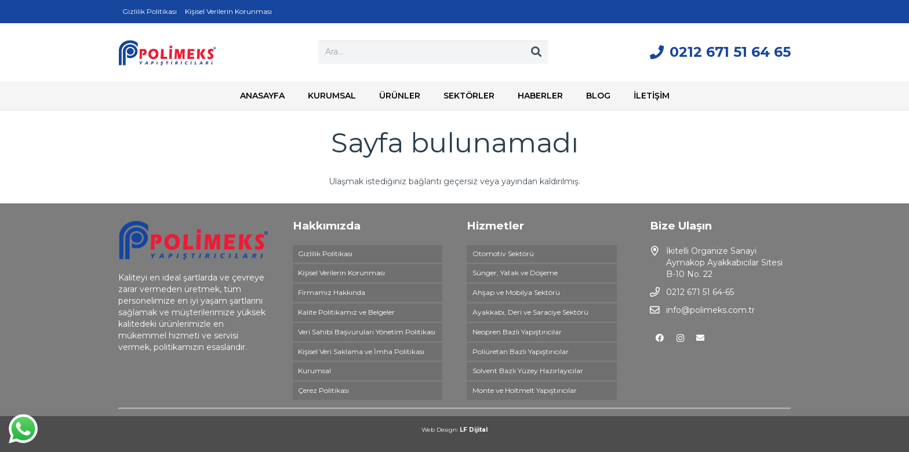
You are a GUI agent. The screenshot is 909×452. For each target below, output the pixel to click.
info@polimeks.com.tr (710, 310)
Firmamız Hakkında (331, 292)
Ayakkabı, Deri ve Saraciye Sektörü (530, 312)
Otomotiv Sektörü (503, 253)
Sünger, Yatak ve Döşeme (515, 272)
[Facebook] (660, 338)
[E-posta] (700, 338)
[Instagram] (680, 338)
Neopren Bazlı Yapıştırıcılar (517, 331)
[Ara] (536, 52)
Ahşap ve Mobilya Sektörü (516, 292)
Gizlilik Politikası (325, 253)
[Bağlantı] (167, 52)
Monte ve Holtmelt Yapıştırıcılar (524, 390)
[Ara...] (433, 52)
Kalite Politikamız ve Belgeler (346, 312)
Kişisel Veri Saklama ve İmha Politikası (361, 351)
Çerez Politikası (323, 390)
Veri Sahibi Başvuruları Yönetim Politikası (366, 331)
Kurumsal (314, 370)
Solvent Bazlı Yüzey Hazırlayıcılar (527, 370)
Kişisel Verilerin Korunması (341, 272)
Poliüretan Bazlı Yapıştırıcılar (520, 351)
